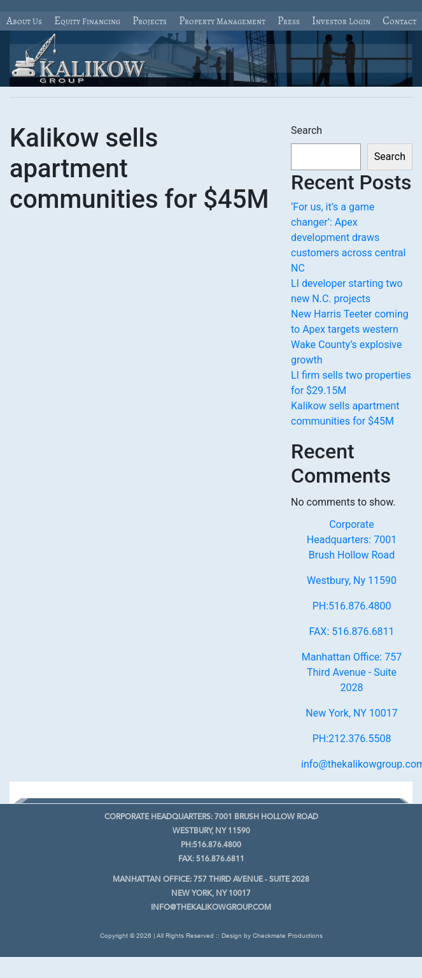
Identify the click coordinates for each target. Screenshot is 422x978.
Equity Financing (87, 20)
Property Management (222, 20)
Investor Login (341, 20)
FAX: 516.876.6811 (351, 631)
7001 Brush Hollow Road (211, 817)
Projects (149, 20)
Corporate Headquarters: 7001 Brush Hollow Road (352, 539)
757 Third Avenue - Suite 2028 (211, 880)
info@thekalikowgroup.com (211, 908)
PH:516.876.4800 (352, 606)
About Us (24, 20)
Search (306, 130)
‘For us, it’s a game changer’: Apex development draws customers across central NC (348, 237)
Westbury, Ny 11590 (352, 580)
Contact (399, 20)
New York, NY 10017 (352, 713)
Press (289, 20)
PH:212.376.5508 (352, 739)
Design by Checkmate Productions (272, 935)
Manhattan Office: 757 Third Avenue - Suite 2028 (352, 672)
